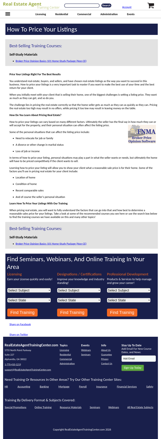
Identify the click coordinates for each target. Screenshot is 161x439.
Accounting (23, 386)
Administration (109, 14)
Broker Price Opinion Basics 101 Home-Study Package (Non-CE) (51, 61)
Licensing (40, 14)
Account (127, 7)
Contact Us (106, 363)
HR (6, 386)
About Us (106, 350)
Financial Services (127, 386)
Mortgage (63, 386)
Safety (149, 386)
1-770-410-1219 (13, 364)
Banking (44, 386)
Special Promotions (15, 407)
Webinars (86, 350)
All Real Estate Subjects (140, 407)
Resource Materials (71, 407)
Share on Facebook (20, 324)
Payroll (83, 386)
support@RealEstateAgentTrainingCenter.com (28, 369)
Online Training (43, 407)
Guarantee (106, 354)
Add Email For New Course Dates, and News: (136, 350)
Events (131, 14)
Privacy (105, 359)
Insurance (101, 386)
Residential (61, 14)
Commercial (84, 14)
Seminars (85, 354)
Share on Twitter (18, 334)
